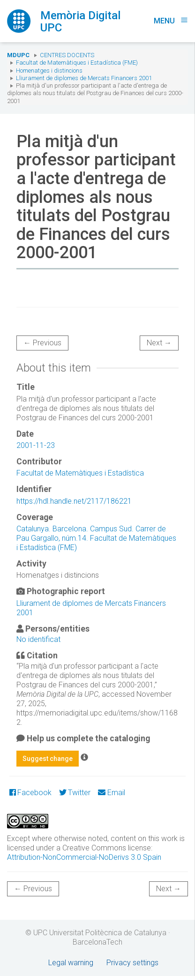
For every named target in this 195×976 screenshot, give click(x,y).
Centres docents (67, 55)
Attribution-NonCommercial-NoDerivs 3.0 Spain (84, 857)
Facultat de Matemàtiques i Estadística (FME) (77, 62)
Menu (171, 20)
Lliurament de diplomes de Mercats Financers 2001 (84, 78)
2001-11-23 (35, 445)
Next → (159, 342)
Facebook (30, 792)
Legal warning (70, 962)
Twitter (74, 792)
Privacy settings (132, 962)
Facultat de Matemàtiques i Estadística (80, 473)
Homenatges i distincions (49, 70)
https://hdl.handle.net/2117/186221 (74, 501)
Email (111, 792)
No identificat (38, 639)
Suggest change (47, 758)
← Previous (42, 342)
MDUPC (18, 55)
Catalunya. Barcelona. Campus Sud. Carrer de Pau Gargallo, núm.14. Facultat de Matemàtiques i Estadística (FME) (96, 538)
